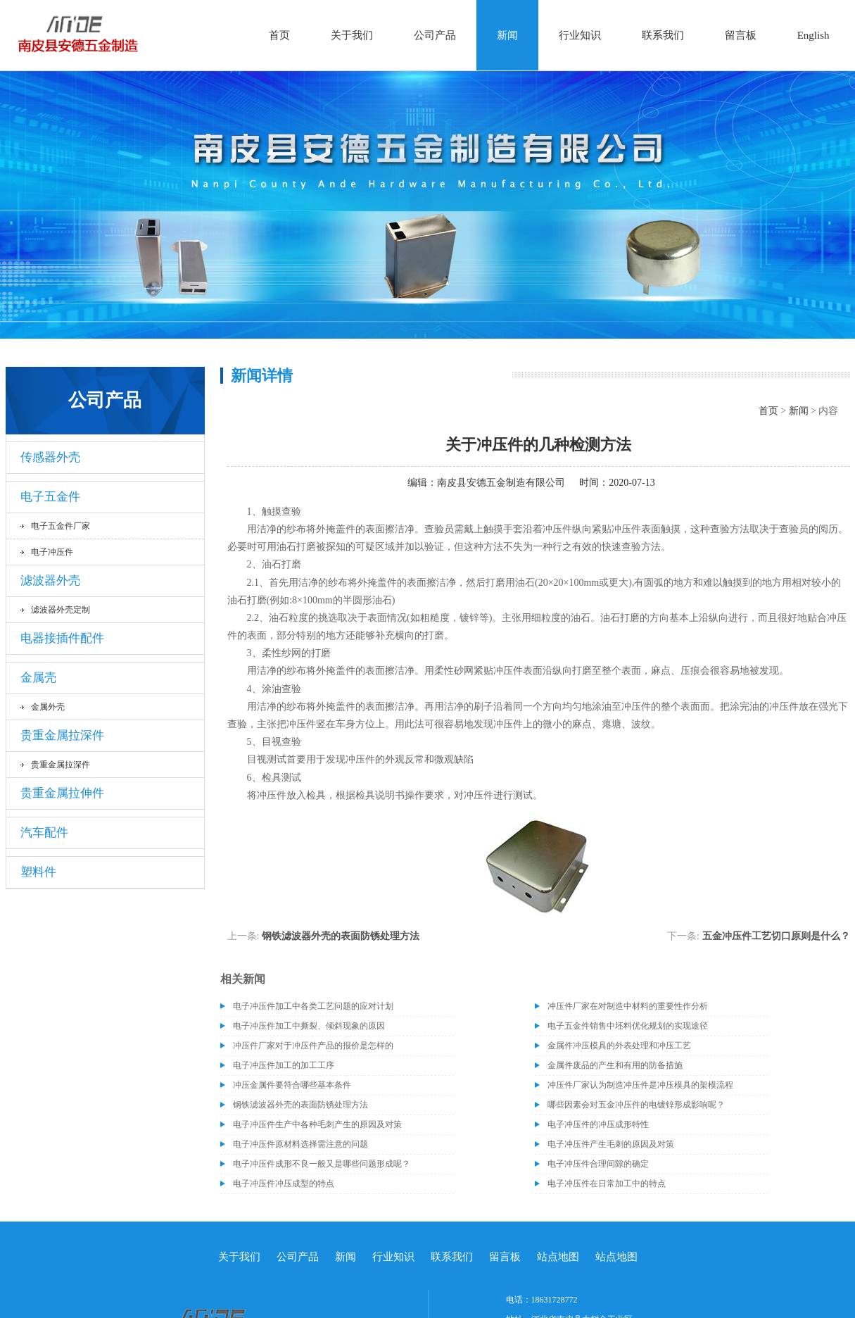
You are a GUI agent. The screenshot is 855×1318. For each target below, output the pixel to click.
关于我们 (352, 35)
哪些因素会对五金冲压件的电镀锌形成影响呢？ (636, 1105)
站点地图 (558, 1256)
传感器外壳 (50, 457)
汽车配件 (44, 832)
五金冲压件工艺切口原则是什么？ (776, 936)
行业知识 (580, 35)
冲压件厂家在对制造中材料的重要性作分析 (627, 1006)
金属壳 (38, 677)
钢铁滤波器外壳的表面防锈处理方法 (340, 936)
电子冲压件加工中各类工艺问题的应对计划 (313, 1006)
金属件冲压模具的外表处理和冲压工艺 (619, 1045)
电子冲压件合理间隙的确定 (598, 1164)
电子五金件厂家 (60, 526)
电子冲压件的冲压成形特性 (598, 1124)
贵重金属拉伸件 (62, 793)
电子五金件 (50, 496)
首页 (279, 35)
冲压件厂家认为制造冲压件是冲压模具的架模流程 (640, 1085)
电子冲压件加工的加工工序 (283, 1065)
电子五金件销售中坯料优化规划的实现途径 (627, 1026)
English (813, 35)
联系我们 (663, 35)
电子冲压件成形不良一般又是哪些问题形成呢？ (321, 1164)
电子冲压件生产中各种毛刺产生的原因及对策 (317, 1124)
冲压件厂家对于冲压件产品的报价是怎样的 (313, 1045)
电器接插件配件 (62, 638)
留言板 (740, 35)
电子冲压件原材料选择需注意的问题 (300, 1144)
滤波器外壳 (50, 580)
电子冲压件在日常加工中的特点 (606, 1183)
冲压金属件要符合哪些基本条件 (292, 1085)
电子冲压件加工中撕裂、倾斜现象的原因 (309, 1026)
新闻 (507, 35)
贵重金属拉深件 (62, 735)
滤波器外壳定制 (60, 610)
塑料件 (38, 872)
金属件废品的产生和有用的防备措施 (615, 1065)
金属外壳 (48, 707)
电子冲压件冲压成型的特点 (283, 1183)
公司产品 (435, 35)
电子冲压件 (52, 552)
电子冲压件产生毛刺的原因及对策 (610, 1144)
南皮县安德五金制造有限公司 (501, 482)
